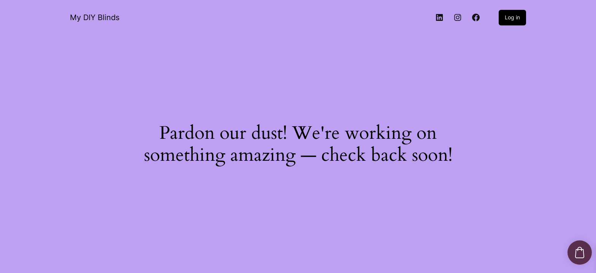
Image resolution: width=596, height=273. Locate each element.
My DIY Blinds (94, 17)
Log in (512, 17)
